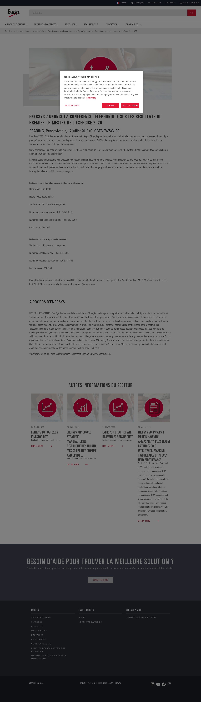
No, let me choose (72, 105)
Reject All (111, 105)
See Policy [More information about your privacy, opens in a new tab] (91, 97)
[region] (101, 91)
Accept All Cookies (130, 105)
